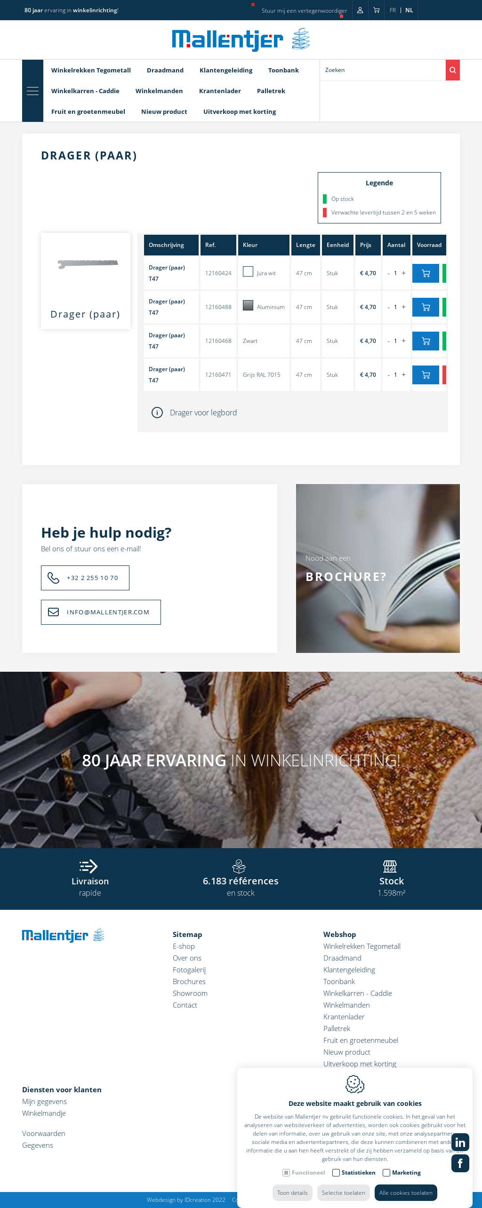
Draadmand (165, 70)
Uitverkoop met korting (239, 111)
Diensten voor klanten (62, 1089)
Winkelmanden (159, 91)
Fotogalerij (189, 969)
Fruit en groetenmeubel (88, 111)
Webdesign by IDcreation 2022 (186, 1200)
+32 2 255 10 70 (92, 577)
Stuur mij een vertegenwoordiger (304, 11)
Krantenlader (220, 91)
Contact (185, 1004)
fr (393, 10)
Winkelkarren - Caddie (85, 91)
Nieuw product (164, 111)
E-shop (184, 946)
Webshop (339, 934)
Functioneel (308, 1163)
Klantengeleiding (226, 70)
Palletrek (271, 91)
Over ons (187, 957)
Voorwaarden (43, 1133)
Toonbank (283, 70)
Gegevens (37, 1145)
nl (409, 10)
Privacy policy (290, 1200)
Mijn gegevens (44, 1101)
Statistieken (359, 1163)
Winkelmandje (44, 1113)
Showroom (190, 993)
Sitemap (187, 934)
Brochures (189, 981)
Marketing (406, 1163)
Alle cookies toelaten (406, 1183)
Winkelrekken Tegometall (91, 70)
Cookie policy (249, 1200)
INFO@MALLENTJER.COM (108, 612)
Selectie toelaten (343, 1183)
